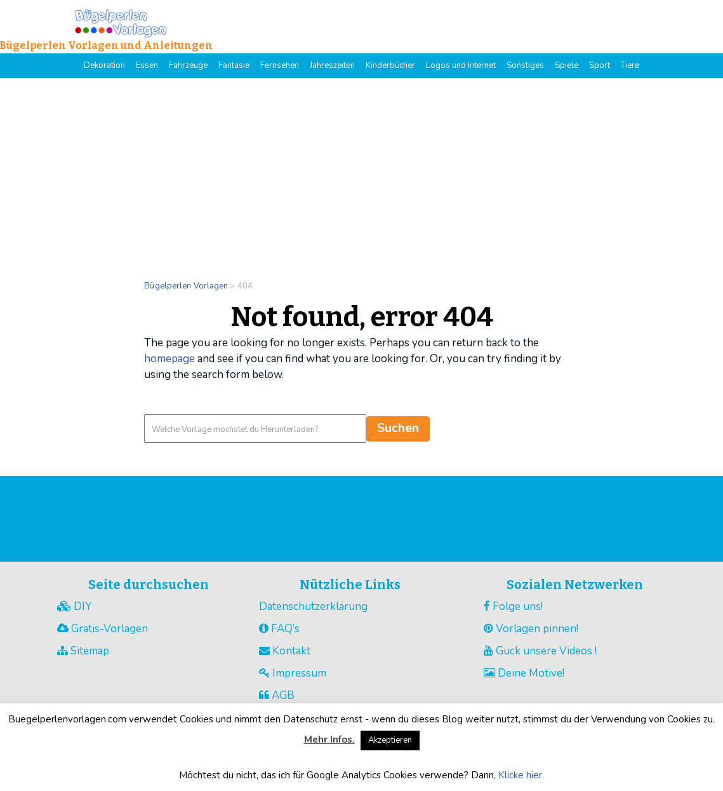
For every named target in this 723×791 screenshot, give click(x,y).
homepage (169, 358)
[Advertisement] (361, 173)
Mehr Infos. (329, 739)
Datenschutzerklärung (313, 606)
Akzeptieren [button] (390, 740)
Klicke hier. (521, 775)
